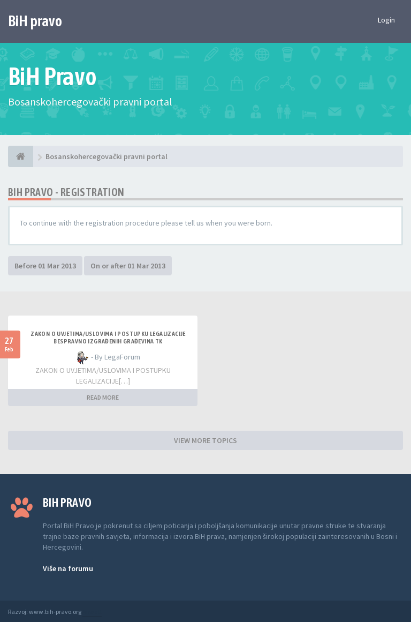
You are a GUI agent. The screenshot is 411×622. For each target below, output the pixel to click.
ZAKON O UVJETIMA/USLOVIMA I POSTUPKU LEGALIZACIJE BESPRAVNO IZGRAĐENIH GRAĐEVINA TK (108, 337)
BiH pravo (35, 20)
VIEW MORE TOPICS (205, 440)
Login (386, 20)
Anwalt (92, 612)
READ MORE (103, 397)
